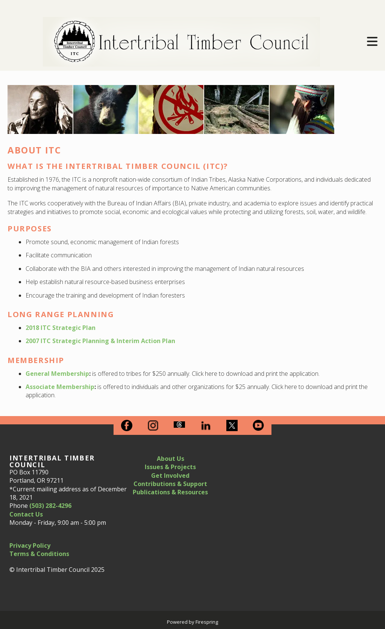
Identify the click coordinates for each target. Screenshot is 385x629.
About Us (170, 458)
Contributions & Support (170, 484)
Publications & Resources (170, 492)
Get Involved (170, 475)
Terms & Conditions (39, 554)
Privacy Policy (29, 545)
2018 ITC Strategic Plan (60, 328)
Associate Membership (60, 387)
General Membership (57, 373)
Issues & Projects (170, 467)
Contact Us (26, 514)
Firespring (207, 621)
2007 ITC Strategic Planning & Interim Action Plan (100, 341)
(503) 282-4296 (50, 505)
